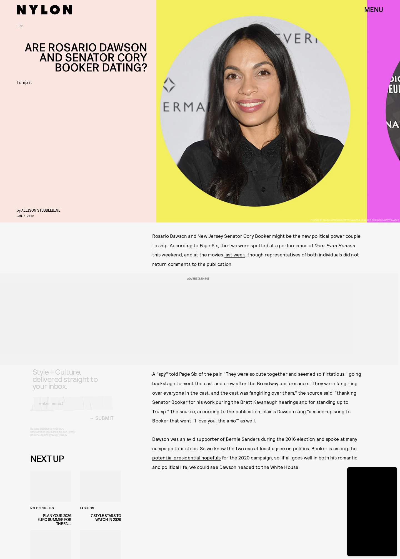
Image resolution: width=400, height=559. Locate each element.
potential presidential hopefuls (186, 457)
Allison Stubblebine (40, 210)
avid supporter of (205, 439)
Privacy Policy (58, 439)
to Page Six (206, 245)
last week (234, 254)
